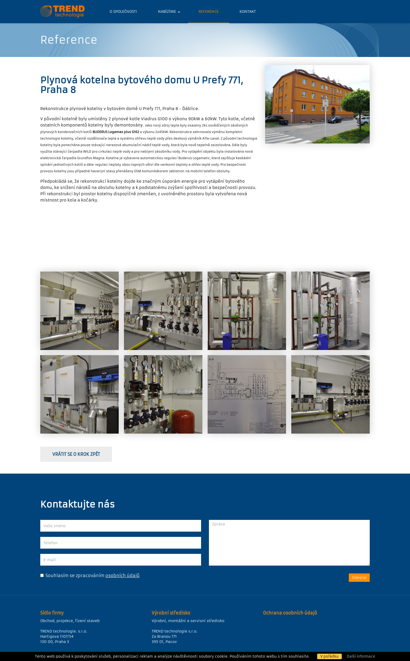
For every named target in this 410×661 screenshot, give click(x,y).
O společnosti (123, 11)
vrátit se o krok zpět (76, 454)
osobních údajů (122, 575)
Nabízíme (167, 11)
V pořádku (329, 656)
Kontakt (248, 11)
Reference (208, 11)
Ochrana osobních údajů (290, 613)
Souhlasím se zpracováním (72, 575)
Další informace (361, 656)
